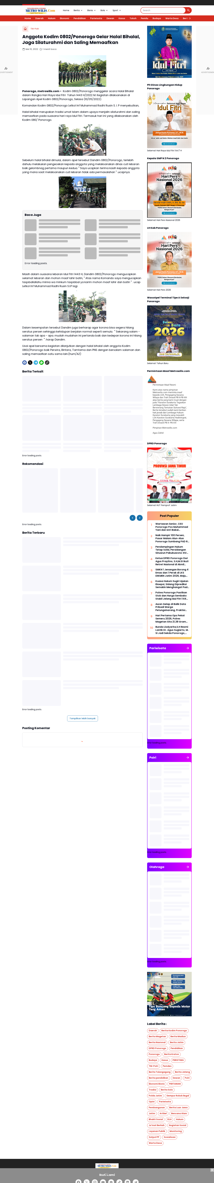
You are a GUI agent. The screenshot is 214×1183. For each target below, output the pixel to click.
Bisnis (91, 10)
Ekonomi (64, 18)
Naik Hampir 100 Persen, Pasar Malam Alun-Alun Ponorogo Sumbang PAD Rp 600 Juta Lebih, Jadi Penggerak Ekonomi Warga (172, 538)
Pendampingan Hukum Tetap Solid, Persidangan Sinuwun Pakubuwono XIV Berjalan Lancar (171, 550)
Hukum (51, 18)
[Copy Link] (47, 362)
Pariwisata (96, 18)
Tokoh (133, 18)
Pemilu (144, 18)
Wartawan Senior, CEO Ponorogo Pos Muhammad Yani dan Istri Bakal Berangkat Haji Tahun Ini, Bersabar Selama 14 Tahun (171, 527)
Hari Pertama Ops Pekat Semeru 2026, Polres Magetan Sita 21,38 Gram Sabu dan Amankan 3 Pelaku (170, 618)
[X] (30, 362)
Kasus (122, 18)
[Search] (163, 10)
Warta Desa (171, 18)
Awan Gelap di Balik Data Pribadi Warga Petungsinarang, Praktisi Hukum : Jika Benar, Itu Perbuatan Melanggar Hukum (170, 607)
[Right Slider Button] (189, 18)
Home (66, 10)
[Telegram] (36, 362)
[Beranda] (25, 29)
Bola (104, 10)
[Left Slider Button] (133, 518)
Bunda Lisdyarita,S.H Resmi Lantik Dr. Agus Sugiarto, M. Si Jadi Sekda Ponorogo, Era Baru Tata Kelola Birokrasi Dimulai (171, 630)
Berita (78, 10)
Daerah (39, 18)
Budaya (157, 18)
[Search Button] (188, 10)
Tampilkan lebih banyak (83, 718)
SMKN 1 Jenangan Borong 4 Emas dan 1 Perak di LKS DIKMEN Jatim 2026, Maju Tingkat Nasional (171, 572)
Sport (117, 10)
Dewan (110, 18)
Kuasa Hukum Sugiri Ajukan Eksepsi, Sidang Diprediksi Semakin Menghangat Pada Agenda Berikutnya (172, 584)
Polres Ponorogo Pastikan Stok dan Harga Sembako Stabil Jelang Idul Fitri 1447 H (171, 595)
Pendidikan (80, 18)
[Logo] (106, 1165)
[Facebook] (24, 362)
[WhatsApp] (41, 362)
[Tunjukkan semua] (187, 648)
